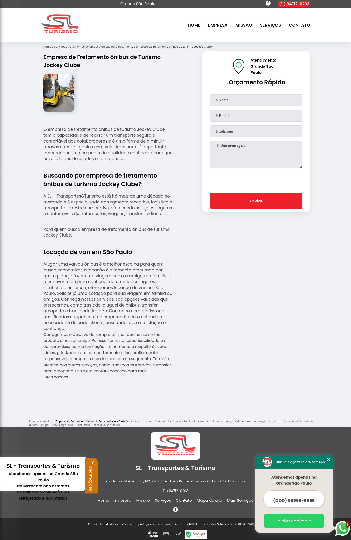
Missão (243, 25)
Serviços (270, 25)
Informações (92, 475)
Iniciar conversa (293, 521)
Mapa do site (209, 500)
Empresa (218, 25)
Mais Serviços (240, 500)
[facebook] (268, 4)
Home (194, 25)
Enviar (256, 201)
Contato (299, 25)
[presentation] (256, 179)
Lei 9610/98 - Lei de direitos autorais (98, 425)
